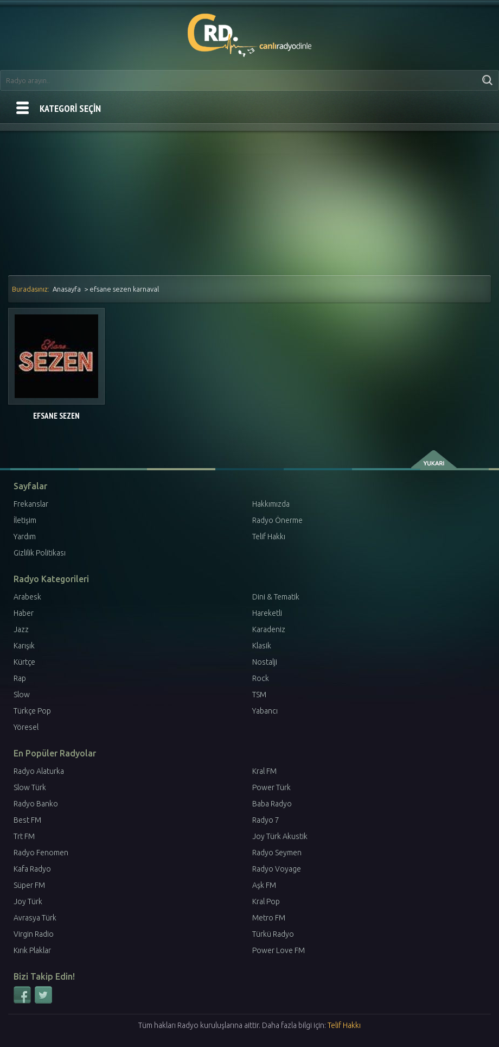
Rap (20, 678)
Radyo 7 (265, 820)
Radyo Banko (36, 803)
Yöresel (26, 727)
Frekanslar (31, 504)
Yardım (25, 536)
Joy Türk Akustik (280, 836)
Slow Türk (30, 787)
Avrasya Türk (35, 917)
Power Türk (271, 787)
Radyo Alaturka (39, 771)
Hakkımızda (271, 504)
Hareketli (267, 613)
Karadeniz (268, 629)
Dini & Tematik (275, 596)
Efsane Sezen (56, 416)
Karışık (24, 645)
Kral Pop (266, 901)
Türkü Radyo (273, 934)
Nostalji (264, 662)
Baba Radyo (272, 803)
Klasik (261, 645)
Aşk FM (264, 885)
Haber (24, 613)
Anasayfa (67, 289)
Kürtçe (24, 662)
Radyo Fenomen (41, 852)
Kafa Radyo (32, 869)
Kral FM (264, 771)
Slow (22, 694)
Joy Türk (28, 901)
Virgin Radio (34, 934)
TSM (259, 694)
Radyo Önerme (277, 520)
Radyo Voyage (276, 869)
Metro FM (268, 917)
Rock (260, 678)
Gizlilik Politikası (40, 552)
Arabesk (27, 596)
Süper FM (29, 885)
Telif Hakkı (268, 536)
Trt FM (24, 836)
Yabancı (265, 711)
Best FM (27, 820)
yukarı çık (434, 459)
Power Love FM (278, 950)
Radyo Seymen (277, 852)
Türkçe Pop (32, 711)
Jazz (21, 629)
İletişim (25, 520)
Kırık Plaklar (32, 950)
